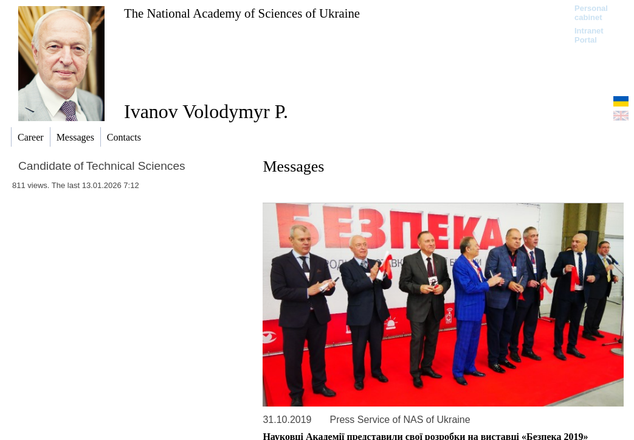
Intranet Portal (589, 35)
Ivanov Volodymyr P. (206, 111)
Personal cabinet (591, 13)
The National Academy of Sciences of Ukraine (242, 13)
